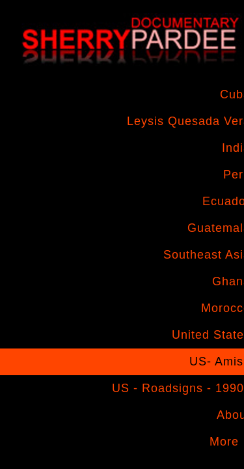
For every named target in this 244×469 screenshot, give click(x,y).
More (224, 441)
